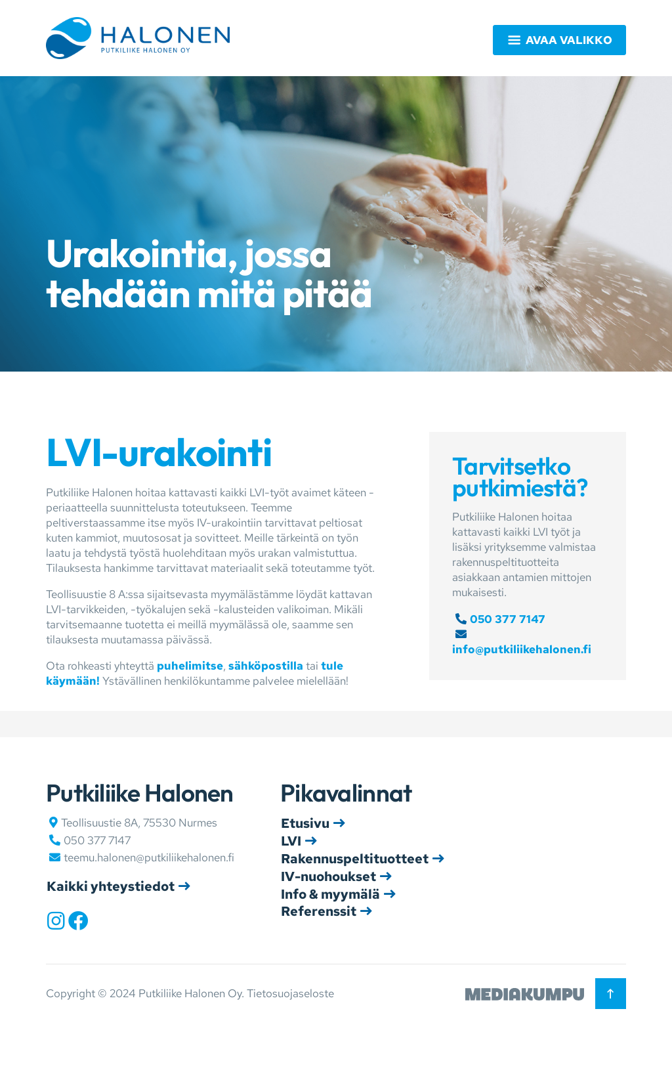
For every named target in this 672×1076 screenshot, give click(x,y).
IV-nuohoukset (328, 876)
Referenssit (318, 911)
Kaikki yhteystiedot (111, 886)
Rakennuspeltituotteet (355, 859)
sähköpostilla (265, 665)
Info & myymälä (330, 894)
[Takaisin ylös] (610, 993)
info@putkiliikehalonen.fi (521, 649)
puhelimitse (190, 665)
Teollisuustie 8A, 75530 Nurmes (139, 822)
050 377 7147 (507, 619)
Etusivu (305, 823)
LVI (291, 841)
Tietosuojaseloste (290, 993)
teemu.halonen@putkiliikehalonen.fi (149, 857)
